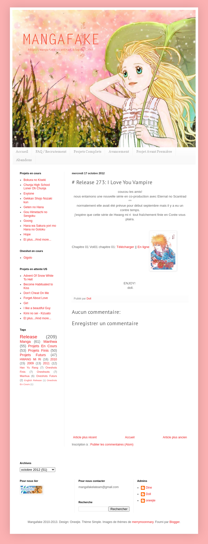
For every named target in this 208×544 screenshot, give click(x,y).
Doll (148, 494)
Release (28, 336)
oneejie (151, 500)
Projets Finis (38, 350)
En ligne (143, 247)
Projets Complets (87, 151)
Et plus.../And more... (37, 239)
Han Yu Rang (29, 367)
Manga (25, 342)
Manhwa (50, 342)
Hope (27, 234)
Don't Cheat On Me (36, 293)
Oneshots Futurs (46, 375)
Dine (149, 487)
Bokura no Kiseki (35, 180)
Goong (28, 221)
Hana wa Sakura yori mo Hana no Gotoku (40, 227)
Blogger (174, 522)
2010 (53, 359)
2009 (30, 363)
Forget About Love (36, 298)
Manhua (24, 375)
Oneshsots (43, 371)
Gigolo (28, 257)
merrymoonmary (142, 522)
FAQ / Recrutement (51, 151)
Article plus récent (85, 437)
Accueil (22, 151)
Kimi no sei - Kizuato (37, 313)
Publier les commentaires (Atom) (111, 444)
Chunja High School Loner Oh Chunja (37, 186)
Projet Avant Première (154, 151)
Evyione (29, 193)
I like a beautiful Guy (37, 308)
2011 (46, 363)
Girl (26, 303)
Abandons (24, 160)
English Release (33, 380)
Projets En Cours (42, 346)
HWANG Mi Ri (30, 359)
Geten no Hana (34, 207)
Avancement (119, 151)
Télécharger (125, 247)
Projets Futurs (33, 355)
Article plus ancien (175, 437)
